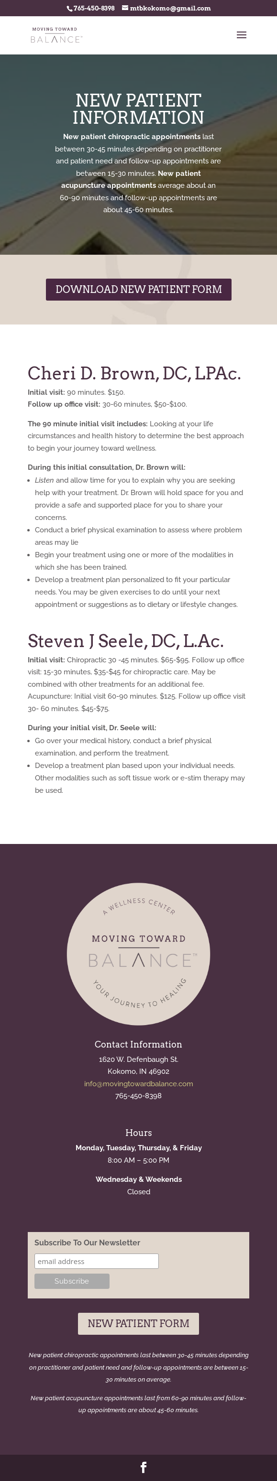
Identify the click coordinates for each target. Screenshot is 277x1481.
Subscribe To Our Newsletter (87, 1242)
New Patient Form (138, 1324)
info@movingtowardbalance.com (138, 1084)
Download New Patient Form (138, 289)
